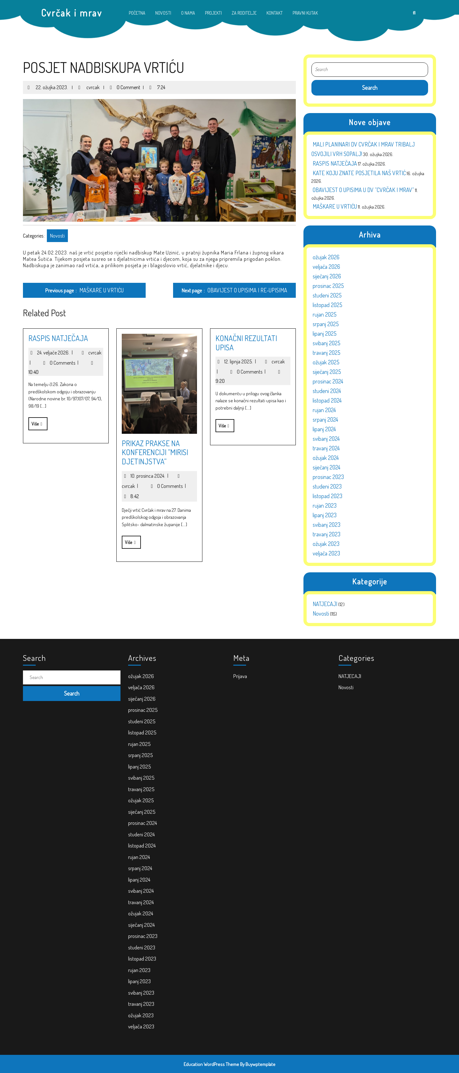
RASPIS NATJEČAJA (56, 338)
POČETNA (137, 13)
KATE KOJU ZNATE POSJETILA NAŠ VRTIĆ (359, 171)
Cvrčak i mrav (71, 13)
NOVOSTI (163, 13)
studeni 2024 (327, 389)
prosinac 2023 (328, 475)
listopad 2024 (327, 398)
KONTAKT (274, 13)
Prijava (258, 750)
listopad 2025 (327, 303)
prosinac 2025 (328, 284)
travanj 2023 (326, 532)
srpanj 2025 (326, 322)
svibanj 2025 (326, 341)
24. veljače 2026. (56, 352)
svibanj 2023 (326, 522)
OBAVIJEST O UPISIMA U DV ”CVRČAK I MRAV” (363, 188)
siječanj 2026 (327, 274)
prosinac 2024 (328, 379)
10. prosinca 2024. (151, 476)
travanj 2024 (326, 446)
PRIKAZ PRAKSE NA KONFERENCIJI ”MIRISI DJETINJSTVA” (153, 452)
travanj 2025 (326, 350)
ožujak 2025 (326, 360)
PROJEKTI (213, 13)
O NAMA (188, 13)
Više (35, 421)
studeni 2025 (327, 293)
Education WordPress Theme (211, 1064)
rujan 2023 (325, 503)
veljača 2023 (326, 551)
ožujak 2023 (326, 542)
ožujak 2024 (326, 456)
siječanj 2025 (327, 370)
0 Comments (65, 363)
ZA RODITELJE (244, 13)
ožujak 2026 (326, 255)
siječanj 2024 (326, 465)
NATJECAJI (325, 602)
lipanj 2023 (325, 513)
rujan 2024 (324, 408)
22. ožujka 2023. (49, 84)
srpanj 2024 (325, 417)
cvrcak (91, 84)
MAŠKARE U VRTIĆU (335, 204)
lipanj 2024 (324, 427)
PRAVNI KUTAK (305, 13)
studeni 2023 (327, 484)
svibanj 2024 (326, 436)
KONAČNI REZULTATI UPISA (244, 342)
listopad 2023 (327, 494)
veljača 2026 (326, 264)
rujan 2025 (325, 312)
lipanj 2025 (325, 331)
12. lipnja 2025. (241, 361)
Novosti (55, 235)
